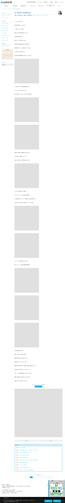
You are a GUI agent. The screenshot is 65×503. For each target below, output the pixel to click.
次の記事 (50, 440)
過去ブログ (35, 15)
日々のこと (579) (5, 17)
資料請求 (56, 2)
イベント (58, 5)
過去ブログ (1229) (5, 45)
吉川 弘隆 (45, 15)
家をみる (6, 5)
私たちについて (41, 5)
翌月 (12, 58)
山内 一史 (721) (5, 23)
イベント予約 (39, 2)
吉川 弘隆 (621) (5, 25)
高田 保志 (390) (5, 28)
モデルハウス (32, 5)
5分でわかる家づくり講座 (50, 6)
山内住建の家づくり (23, 5)
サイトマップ (4, 495)
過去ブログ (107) (5, 40)
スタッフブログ (61, 2)
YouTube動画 (15, 5)
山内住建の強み (45, 2)
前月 (3, 58)
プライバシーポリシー (26, 500)
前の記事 (26, 440)
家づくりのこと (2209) (6, 15)
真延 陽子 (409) (5, 30)
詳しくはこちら (38, 386)
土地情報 (51, 2)
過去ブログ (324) (5, 37)
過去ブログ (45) (5, 35)
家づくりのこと (40, 15)
